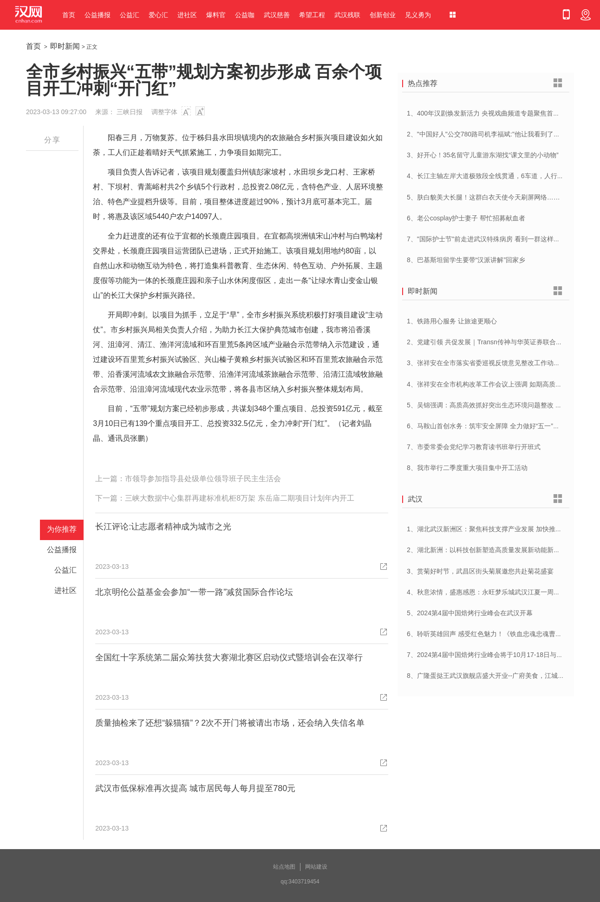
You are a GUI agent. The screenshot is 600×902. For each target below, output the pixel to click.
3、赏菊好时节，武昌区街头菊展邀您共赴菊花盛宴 (480, 571)
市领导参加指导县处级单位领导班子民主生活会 (203, 479)
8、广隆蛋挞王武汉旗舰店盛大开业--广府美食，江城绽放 (489, 675)
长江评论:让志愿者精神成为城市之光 (163, 526)
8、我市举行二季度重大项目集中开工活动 (467, 467)
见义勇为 (418, 15)
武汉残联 (347, 15)
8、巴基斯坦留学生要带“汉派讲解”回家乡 (466, 260)
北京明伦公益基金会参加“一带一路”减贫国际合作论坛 (194, 592)
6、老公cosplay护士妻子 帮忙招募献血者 (466, 218)
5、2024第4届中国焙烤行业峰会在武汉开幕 (470, 613)
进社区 (187, 15)
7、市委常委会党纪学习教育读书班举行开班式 (474, 447)
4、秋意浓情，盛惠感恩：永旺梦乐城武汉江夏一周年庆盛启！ (496, 592)
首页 (68, 15)
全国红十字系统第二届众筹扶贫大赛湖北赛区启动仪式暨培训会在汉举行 (229, 657)
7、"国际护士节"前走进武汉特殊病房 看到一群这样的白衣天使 (496, 239)
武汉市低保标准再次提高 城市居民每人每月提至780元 (195, 788)
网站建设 (316, 866)
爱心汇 (158, 15)
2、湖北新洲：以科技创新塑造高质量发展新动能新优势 (487, 550)
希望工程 (312, 15)
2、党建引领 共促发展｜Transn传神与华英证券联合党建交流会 (497, 342)
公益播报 (98, 15)
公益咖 (244, 15)
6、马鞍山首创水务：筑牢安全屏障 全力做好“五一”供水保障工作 (499, 426)
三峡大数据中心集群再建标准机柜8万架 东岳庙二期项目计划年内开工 (239, 498)
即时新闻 (65, 46)
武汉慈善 (277, 15)
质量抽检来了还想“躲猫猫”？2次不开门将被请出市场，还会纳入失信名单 (230, 723)
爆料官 (216, 15)
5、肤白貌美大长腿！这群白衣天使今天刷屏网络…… (483, 197)
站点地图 (284, 866)
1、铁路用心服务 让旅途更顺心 (452, 321)
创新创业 (383, 15)
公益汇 (129, 15)
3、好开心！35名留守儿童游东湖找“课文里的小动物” (483, 155)
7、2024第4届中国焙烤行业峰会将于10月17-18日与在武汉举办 (498, 654)
